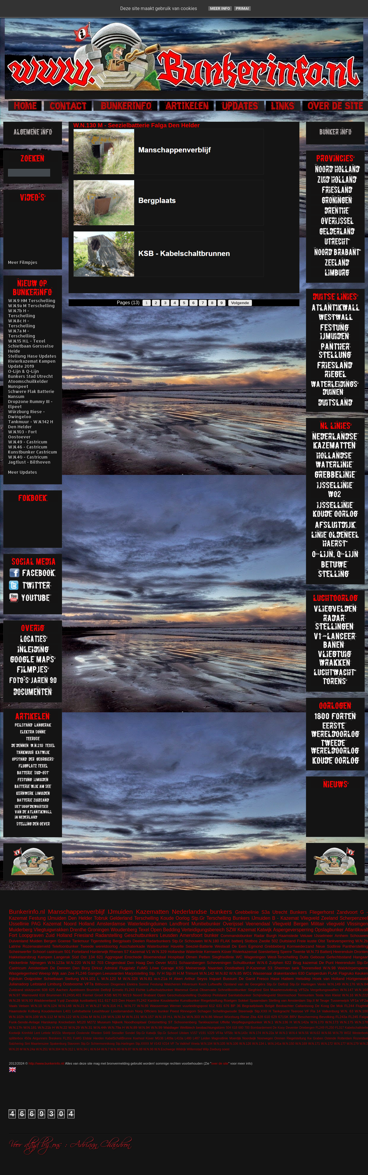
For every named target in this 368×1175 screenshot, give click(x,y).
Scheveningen (219, 962)
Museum (104, 1022)
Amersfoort (191, 935)
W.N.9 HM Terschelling (31, 300)
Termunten (306, 995)
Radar (259, 935)
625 (52, 990)
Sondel (130, 1033)
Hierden (98, 1038)
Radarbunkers (158, 941)
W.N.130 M (116, 1017)
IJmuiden (120, 911)
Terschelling (146, 918)
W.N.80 (115, 1049)
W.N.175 (346, 1022)
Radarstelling (108, 935)
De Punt (326, 962)
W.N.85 (235, 973)
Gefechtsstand (338, 957)
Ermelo (117, 990)
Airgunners (39, 1038)
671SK (283, 1017)
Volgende (240, 303)
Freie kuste (307, 941)
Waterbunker (158, 946)
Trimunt (191, 973)
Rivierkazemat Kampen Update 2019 (31, 364)
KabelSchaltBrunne (118, 1038)
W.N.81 (145, 978)
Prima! (242, 8)
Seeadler (118, 1033)
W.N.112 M (48, 1017)
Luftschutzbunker (160, 990)
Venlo (321, 984)
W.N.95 (142, 1006)
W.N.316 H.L (113, 1006)
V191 (202, 1033)
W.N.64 (95, 1049)
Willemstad (194, 1049)
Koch (203, 984)
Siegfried (254, 990)
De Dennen (60, 968)
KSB (107, 995)
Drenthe (78, 929)
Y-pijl (60, 1000)
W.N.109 (32, 1017)
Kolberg (34, 1011)
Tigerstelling (101, 941)
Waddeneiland (45, 1000)
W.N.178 (361, 1022)
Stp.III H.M (175, 973)
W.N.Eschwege (164, 1049)
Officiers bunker (156, 1011)
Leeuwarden (113, 973)
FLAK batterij (232, 941)
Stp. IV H (157, 973)
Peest (174, 1011)
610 (267, 1017)
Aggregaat (114, 957)
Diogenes (118, 984)
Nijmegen (38, 962)
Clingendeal (115, 962)
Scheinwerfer (20, 951)
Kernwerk (212, 951)
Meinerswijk (196, 968)
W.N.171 (314, 1043)
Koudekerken (51, 1011)
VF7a (88, 984)
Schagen (204, 1011)
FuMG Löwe (148, 968)
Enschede (133, 957)
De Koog (322, 1006)
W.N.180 (211, 941)
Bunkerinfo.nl (27, 911)
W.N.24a (29, 1049)
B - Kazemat (285, 918)
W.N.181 (30, 1027)
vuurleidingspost (195, 1006)
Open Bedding (165, 929)
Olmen (191, 957)
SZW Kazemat (241, 929)
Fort (13, 935)
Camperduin (316, 973)
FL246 (81, 973)
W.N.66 (326, 1033)
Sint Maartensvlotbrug (280, 990)
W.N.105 (219, 1043)
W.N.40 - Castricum (27, 456)
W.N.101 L (90, 978)
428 (260, 1017)
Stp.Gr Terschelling (211, 918)
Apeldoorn (77, 990)
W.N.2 (364, 1043)
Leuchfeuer (101, 1011)
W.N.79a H (116, 1027)
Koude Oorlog (175, 918)
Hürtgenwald (357, 978)
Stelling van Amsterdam (287, 1000)
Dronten (361, 951)
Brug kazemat (305, 962)
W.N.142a (301, 1022)
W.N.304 (55, 1049)
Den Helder (80, 918)
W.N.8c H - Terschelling (21, 323)
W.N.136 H (283, 1022)
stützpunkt (32, 990)
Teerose (297, 1011)
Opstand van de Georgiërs (244, 984)
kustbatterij (88, 1000)
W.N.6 (262, 962)
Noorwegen (265, 1038)
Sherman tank (286, 968)
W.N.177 (340, 1043)
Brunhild (93, 990)
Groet (98, 995)
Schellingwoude (224, 1011)
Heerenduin (345, 962)
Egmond (255, 946)
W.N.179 (353, 1043)
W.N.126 (245, 1043)
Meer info (220, 8)
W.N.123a (55, 962)
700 (247, 1027)
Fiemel (88, 995)
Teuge (324, 1000)
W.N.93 (27, 1000)
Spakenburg (58, 1043)
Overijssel (233, 923)
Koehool (138, 1038)
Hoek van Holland (329, 978)
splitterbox (16, 1038)
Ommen (279, 1038)
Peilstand (219, 995)
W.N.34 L (83, 1049)
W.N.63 (315, 1033)
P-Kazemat (255, 968)
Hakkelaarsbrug (22, 957)
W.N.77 (130, 1006)
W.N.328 (130, 978)
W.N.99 (156, 1027)
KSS (180, 968)
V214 (165, 1043)
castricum (55, 951)
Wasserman (159, 1006)
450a (27, 1038)
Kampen (45, 957)
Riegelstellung (212, 1000)
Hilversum (189, 984)
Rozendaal (360, 1038)
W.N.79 (338, 1033)
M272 (91, 1022)
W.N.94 (144, 1027)
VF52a (304, 990)
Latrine (15, 946)
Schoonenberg (185, 1022)
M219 (127, 995)
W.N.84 (362, 984)
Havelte (177, 946)
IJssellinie (19, 923)
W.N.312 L (68, 1049)
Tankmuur (80, 941)
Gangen (94, 973)
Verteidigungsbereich (203, 929)
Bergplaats (122, 941)
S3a (265, 912)
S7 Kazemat (134, 951)
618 (234, 1027)
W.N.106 (232, 1043)
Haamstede (18, 1011)
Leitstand (38, 984)
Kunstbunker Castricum (32, 451)
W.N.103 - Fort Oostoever (22, 434)
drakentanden (285, 973)
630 (301, 973)
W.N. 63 (346, 1011)
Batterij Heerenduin (336, 951)
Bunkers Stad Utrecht (30, 376)
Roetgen (230, 1000)
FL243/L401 (72, 995)
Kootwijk (14, 1033)
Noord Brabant (144, 995)
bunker (211, 935)
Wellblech (187, 1027)
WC (239, 957)
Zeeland (329, 918)
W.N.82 (221, 973)
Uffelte (225, 1022)
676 (226, 1006)
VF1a (354, 1000)
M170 (117, 995)
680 (240, 1027)
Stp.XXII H (263, 1011)
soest (225, 1049)
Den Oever (156, 962)
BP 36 (236, 1006)
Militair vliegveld (328, 923)
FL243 (129, 990)
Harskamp (49, 1022)
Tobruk (101, 918)
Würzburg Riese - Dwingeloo (26, 414)
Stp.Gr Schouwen (187, 941)
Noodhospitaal (135, 1022)
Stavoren (73, 1043)
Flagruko (346, 973)
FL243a (341, 1017)
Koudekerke (170, 1000)
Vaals (13, 1006)
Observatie (207, 990)
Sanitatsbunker (239, 995)
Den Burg (81, 968)
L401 (67, 1011)
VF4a (219, 1033)
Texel (143, 929)
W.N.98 (329, 968)
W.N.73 (312, 951)
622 (288, 962)
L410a (179, 1038)
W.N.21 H (80, 1006)
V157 (193, 1033)
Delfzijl (106, 990)
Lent (37, 1033)
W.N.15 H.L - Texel (26, 340)
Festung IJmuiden (47, 918)
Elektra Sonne (138, 984)
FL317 (339, 1027)
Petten (204, 957)
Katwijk (264, 929)
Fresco (263, 978)
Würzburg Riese (236, 1017)
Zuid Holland (59, 935)
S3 (269, 968)
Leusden (169, 935)
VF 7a (174, 1043)
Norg (138, 1011)
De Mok (337, 1006)
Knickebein (66, 1022)
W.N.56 (304, 1033)
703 (100, 962)
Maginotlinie (220, 1038)
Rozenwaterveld (36, 946)
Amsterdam (38, 968)
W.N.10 (36, 1006)
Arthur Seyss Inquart (203, 978)
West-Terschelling (282, 957)
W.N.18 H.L (164, 1017)
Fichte (140, 990)
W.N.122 (65, 1017)
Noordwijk (249, 1038)
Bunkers (298, 912)
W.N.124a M (82, 1017)
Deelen (139, 941)
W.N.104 (206, 1043)
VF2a (364, 1000)
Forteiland (80, 951)
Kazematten (152, 911)
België (270, 1006)
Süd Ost (79, 957)
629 (274, 1017)
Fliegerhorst (322, 912)
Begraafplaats (253, 1006)
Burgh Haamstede (282, 935)
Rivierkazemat (245, 951)
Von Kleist (332, 995)
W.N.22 (61, 1027)
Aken (178, 978)
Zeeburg (215, 1049)
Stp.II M (313, 1000)
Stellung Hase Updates (32, 356)
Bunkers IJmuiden (251, 918)
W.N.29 (74, 1027)
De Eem (239, 946)
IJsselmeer (323, 935)
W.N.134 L (259, 1043)
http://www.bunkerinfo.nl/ (46, 1063)
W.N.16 (347, 995)
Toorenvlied (311, 968)
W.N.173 (331, 1022)
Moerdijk (235, 1038)
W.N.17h (15, 1027)
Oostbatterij (234, 968)
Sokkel (243, 1000)
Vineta (195, 1043)
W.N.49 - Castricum (27, 441)
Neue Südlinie (328, 946)
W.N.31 (86, 1027)
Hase (274, 978)
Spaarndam (258, 1000)
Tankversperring (340, 941)
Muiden (36, 941)
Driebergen (307, 1027)
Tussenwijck (339, 1000)
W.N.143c (241, 1033)
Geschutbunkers (141, 935)
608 (45, 990)
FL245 (353, 1017)
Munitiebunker (206, 923)
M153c (56, 1033)
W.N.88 (137, 1049)
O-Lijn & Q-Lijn (23, 371)
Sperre (286, 951)
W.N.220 (73, 962)
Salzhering (16, 1043)
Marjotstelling (136, 973)
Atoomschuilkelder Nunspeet (28, 384)
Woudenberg (124, 929)
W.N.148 (65, 1006)
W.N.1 (268, 1022)
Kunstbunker (190, 1000)
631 (219, 1006)
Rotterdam (344, 1038)
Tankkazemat (208, 1022)
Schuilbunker (244, 962)
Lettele (45, 1033)
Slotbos (251, 941)
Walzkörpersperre (353, 968)
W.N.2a (179, 1017)
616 (42, 995)
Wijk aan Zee (63, 973)
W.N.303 (193, 1017)
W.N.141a (274, 1043)
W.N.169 (301, 1043)
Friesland (83, 935)
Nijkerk (117, 1022)
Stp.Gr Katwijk (146, 1033)
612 (212, 1006)
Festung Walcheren (165, 984)
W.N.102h (16, 1017)
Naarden (215, 968)
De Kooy (279, 1027)
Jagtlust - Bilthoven (29, 461)
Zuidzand (16, 990)
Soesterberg (268, 951)
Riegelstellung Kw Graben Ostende (311, 1038)
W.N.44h (100, 1027)
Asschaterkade (132, 946)
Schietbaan (53, 978)
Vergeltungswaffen (324, 990)
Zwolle (264, 941)
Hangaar (360, 957)
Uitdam (184, 1033)
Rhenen (116, 951)
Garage (167, 968)
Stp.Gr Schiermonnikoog (98, 1043)
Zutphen (276, 962)
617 (108, 1000)
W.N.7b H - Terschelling (21, 313)
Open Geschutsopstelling (176, 995)
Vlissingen (357, 923)
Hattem (287, 978)
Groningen (98, 929)
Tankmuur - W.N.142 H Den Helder (30, 424)
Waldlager (171, 1027)
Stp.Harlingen (125, 1043)
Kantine (153, 1000)
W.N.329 (159, 951)
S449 (106, 1033)
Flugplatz (127, 968)
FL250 (329, 1027)
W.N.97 (14, 995)
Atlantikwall (356, 929)
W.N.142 (206, 973)
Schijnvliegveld (264, 995)
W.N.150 (288, 1043)
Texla (319, 995)
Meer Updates (22, 472)
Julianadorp (19, 984)
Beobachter (285, 1006)
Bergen (50, 941)
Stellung (72, 978)
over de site (219, 1063)
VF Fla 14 (312, 1011)
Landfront (179, 923)
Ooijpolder (33, 978)
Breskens (55, 1038)
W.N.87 (126, 1049)
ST (170, 1022)
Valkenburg (330, 1011)
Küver (226, 951)
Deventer (292, 1027)
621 (100, 957)
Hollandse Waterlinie (185, 951)
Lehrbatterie (81, 1011)
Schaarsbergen (192, 962)
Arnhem (341, 935)
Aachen (62, 990)
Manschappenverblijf (76, 911)
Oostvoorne (73, 984)
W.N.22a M (270, 1033)
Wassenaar (262, 973)
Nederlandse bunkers (202, 911)
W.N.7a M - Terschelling (21, 333)
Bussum (230, 978)
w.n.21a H (163, 978)
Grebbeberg (274, 946)
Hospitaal (176, 957)
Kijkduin (16, 978)
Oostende (83, 1033)
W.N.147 (346, 990)
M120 (81, 1022)
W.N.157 (147, 1017)
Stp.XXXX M (144, 1043)
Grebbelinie (247, 912)
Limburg (54, 984)
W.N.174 (255, 1033)
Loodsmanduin (122, 1011)
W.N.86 (206, 1017)
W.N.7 (105, 1049)
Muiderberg (20, 929)
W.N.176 (348, 984)
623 (115, 1000)
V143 (157, 1043)
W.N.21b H (46, 1027)
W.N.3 (283, 1033)
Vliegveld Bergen (290, 923)
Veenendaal (257, 923)
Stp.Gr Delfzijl (277, 984)
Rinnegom (188, 1011)
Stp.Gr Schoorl (167, 1033)
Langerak (62, 957)
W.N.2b (361, 941)
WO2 (347, 1033)
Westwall (222, 946)
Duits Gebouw (312, 957)
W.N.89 (131, 1027)
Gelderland (121, 918)
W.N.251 (42, 1049)
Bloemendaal (155, 957)
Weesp (44, 973)
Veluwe (306, 935)
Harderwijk (99, 951)
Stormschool (286, 995)
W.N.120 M (111, 978)
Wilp (206, 1049)
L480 (188, 1038)
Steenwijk (245, 1011)
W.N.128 (100, 1017)
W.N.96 (148, 1049)
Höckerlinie (18, 962)
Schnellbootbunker (232, 990)
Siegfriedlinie (223, 957)
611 (101, 1000)
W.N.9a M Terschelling (31, 305)
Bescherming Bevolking (316, 1017)
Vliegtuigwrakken (51, 929)
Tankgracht (280, 1011)
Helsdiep (303, 978)
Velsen (24, 1006)
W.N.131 (132, 1017)
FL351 (67, 1038)
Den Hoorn (127, 1000)
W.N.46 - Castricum (27, 446)
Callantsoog (304, 1006)
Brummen (53, 995)
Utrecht (279, 912)
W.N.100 (361, 1011)
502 (275, 941)
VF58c (228, 1033)
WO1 (247, 973)
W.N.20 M (16, 1049)
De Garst (247, 978)
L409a (169, 1038)
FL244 (349, 1006)
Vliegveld (310, 918)
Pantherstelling (355, 946)
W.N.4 (293, 1033)
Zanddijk (72, 1000)
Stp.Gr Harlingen (303, 984)
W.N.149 (334, 984)
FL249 (319, 1027)
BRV (293, 1017)
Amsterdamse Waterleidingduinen (132, 923)
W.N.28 (14, 1000)
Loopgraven (31, 935)
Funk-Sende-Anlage (24, 1022)
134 (91, 957)
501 (67, 951)
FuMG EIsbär (82, 1038)
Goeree (64, 941)
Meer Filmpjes (22, 262)
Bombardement (261, 1027)
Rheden (96, 1033)
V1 (148, 951)
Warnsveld (30, 995)
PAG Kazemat (46, 923)
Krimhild (27, 1033)
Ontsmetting (157, 1022)
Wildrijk (181, 1049)
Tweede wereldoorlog (99, 946)
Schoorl (39, 951)
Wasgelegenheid (23, 973)
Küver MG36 (155, 1038)
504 (228, 1027)
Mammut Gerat (186, 990)
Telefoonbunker (65, 946)
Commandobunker (236, 935)
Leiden (205, 1038)
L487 (196, 1038)
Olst (321, 941)
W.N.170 (317, 1022)
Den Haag (136, 962)
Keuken (361, 973)
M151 (172, 962)
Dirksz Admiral (104, 968)
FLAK (333, 973)
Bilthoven (102, 984)
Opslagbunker (329, 929)
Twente (299, 951)
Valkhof (185, 1043)
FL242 (142, 1000)
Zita (253, 1017)
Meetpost (68, 1033)
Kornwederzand (300, 946)
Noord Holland (79, 923)
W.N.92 (89, 962)
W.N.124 (50, 1006)
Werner (175, 1006)
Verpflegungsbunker (246, 1022)
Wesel (218, 1017)
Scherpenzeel (354, 918)
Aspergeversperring (293, 929)
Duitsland (288, 941)
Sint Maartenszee (37, 1043)
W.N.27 (95, 1006)
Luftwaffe (215, 984)
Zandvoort (347, 912)
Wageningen (255, 957)
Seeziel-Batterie (199, 946)
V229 (210, 1033)
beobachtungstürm (210, 1027)
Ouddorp (204, 995)
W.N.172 (327, 1043)
